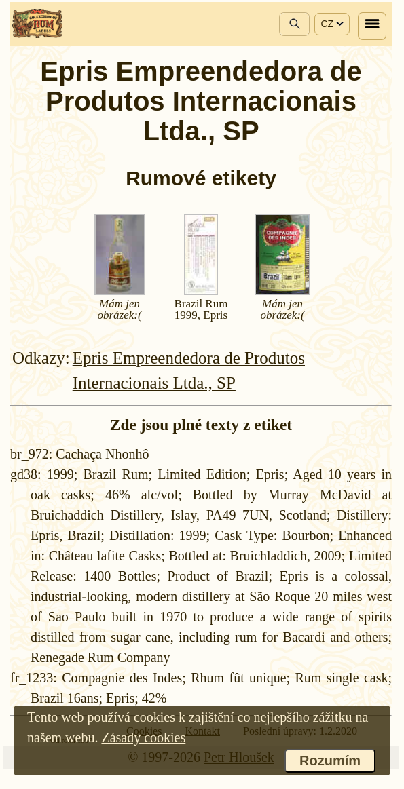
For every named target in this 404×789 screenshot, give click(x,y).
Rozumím (330, 760)
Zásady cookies (143, 737)
